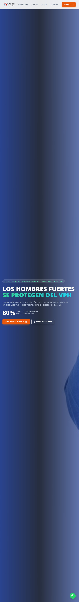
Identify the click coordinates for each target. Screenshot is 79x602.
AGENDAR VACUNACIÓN (16, 322)
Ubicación (54, 4)
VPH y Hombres (23, 4)
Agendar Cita (68, 4)
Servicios (35, 4)
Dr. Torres (44, 4)
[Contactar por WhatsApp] (73, 596)
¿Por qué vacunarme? (43, 322)
